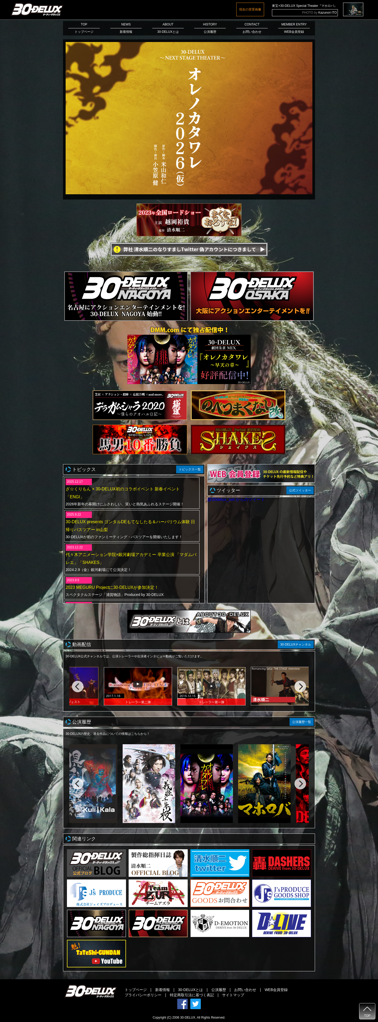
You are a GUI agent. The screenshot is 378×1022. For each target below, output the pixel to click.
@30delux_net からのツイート (236, 499)
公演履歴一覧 (301, 722)
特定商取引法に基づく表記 (192, 995)
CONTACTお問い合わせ (252, 28)
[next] (300, 686)
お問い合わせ (245, 990)
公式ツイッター (300, 490)
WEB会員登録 (276, 990)
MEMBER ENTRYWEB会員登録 (294, 28)
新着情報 (162, 990)
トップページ (136, 990)
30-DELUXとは (190, 990)
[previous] (77, 686)
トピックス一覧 (190, 469)
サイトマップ (233, 995)
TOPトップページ (84, 28)
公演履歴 (218, 990)
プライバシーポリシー (143, 995)
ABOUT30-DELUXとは (168, 28)
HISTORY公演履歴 (210, 28)
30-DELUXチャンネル (295, 644)
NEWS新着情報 (126, 28)
